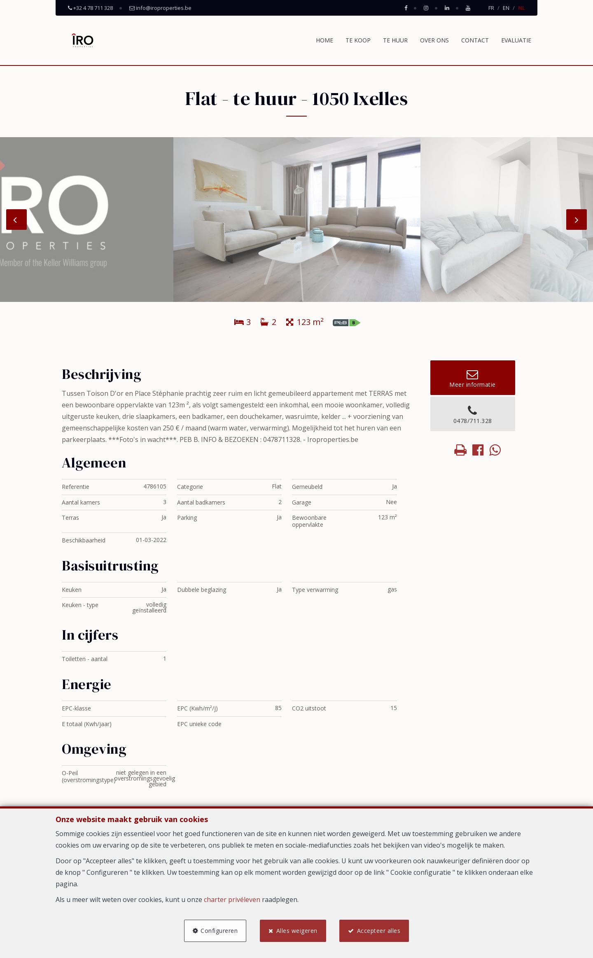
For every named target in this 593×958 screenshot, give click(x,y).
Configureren (218, 930)
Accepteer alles (379, 930)
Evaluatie (516, 40)
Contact (475, 40)
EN (506, 8)
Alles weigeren (297, 930)
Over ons (434, 40)
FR (491, 8)
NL (521, 8)
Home (324, 40)
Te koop (358, 40)
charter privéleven (232, 899)
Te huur (395, 40)
